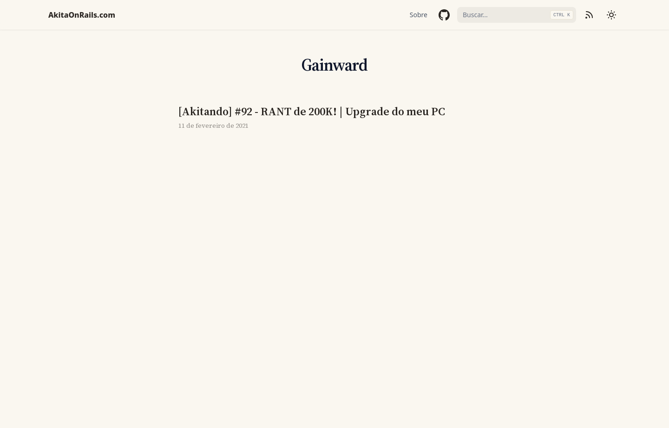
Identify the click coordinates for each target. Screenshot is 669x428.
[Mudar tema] (611, 15)
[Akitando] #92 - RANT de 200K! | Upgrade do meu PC (311, 111)
